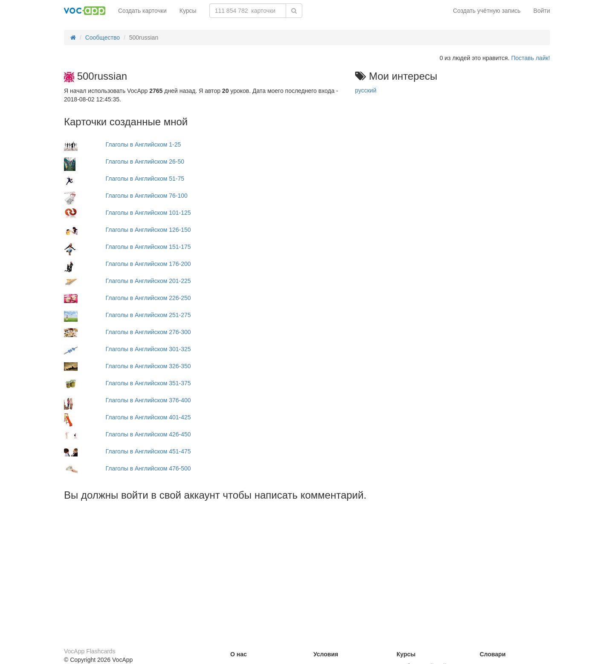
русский (366, 90)
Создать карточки (142, 10)
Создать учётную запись (487, 10)
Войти (541, 10)
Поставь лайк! (530, 58)
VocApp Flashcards (90, 651)
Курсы (188, 10)
